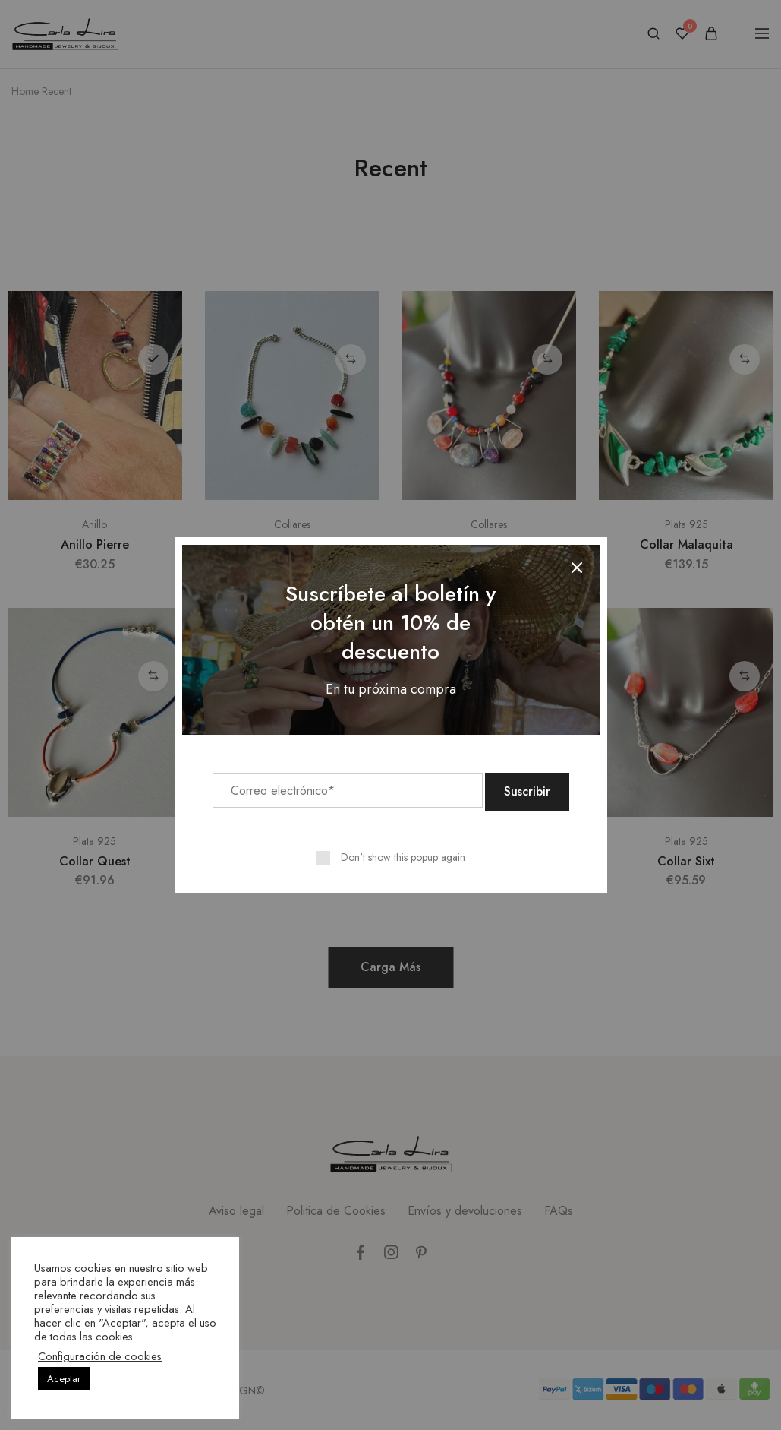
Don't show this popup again (403, 855)
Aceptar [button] (63, 1378)
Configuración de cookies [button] (100, 1356)
